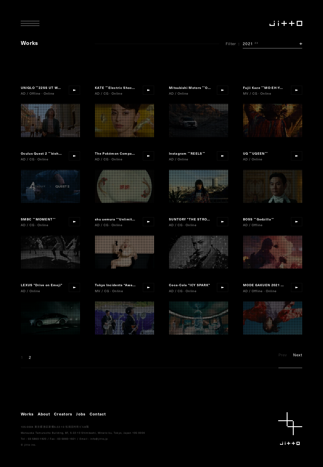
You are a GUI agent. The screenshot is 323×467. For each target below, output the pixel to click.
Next (297, 355)
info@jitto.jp (99, 439)
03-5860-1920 (37, 439)
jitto (290, 428)
